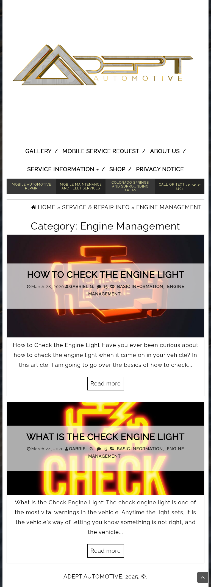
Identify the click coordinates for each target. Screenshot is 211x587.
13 (105, 448)
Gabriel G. (81, 286)
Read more (105, 383)
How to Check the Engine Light (105, 274)
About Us (165, 151)
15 (105, 286)
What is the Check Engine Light (105, 437)
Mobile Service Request (100, 151)
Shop (117, 169)
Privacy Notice (160, 169)
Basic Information (140, 286)
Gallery (38, 151)
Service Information (63, 169)
